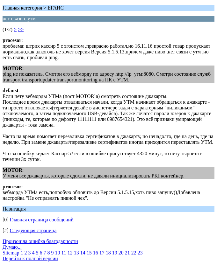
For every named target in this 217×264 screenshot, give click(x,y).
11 (63, 252)
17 (102, 252)
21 (127, 252)
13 (76, 252)
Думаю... (12, 247)
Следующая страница (33, 230)
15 (89, 252)
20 (121, 252)
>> (21, 29)
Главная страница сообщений (42, 219)
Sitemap (11, 252)
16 (95, 252)
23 (140, 252)
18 (108, 252)
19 (114, 252)
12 (70, 252)
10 (57, 252)
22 (133, 252)
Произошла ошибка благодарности (40, 241)
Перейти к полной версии (30, 258)
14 (82, 252)
